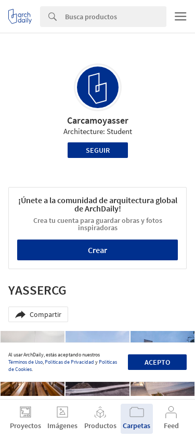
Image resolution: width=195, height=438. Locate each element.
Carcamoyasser (97, 120)
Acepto (157, 362)
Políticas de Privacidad (69, 362)
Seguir (98, 150)
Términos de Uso (25, 362)
